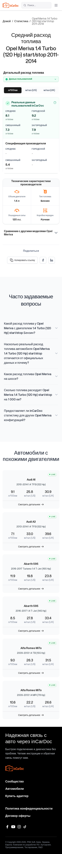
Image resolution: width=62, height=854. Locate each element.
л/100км (13, 90)
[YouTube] (13, 827)
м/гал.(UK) (49, 90)
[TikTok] (25, 827)
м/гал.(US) (31, 90)
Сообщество (14, 781)
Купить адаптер (16, 796)
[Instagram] (19, 827)
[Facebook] (7, 827)
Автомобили (14, 788)
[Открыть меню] (56, 5)
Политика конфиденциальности (29, 808)
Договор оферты (17, 815)
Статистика (21, 21)
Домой (7, 21)
